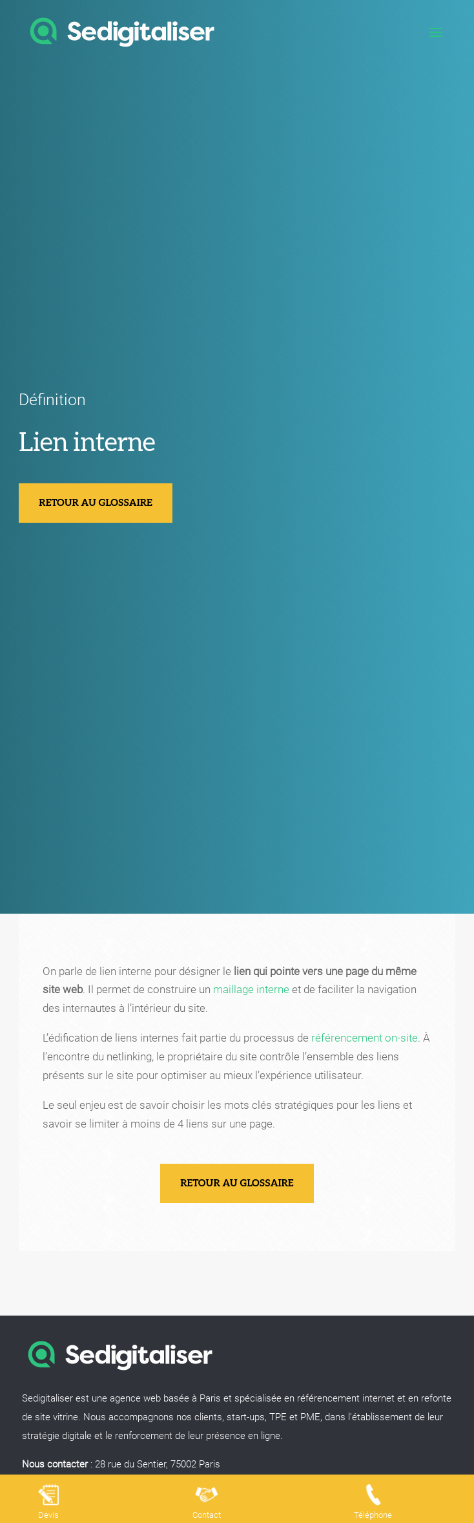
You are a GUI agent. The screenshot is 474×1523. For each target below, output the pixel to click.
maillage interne (251, 989)
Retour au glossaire (95, 503)
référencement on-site (364, 1037)
